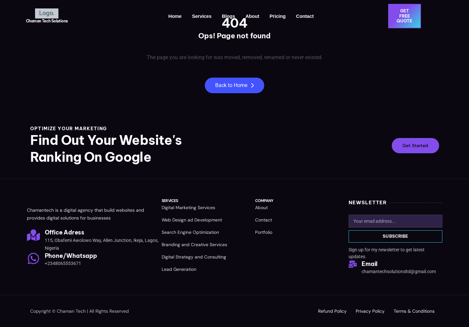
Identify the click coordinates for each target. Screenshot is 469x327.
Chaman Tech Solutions (47, 21)
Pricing (278, 16)
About (252, 16)
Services (201, 16)
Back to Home (234, 85)
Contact (305, 16)
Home (175, 16)
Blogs (228, 16)
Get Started (415, 146)
